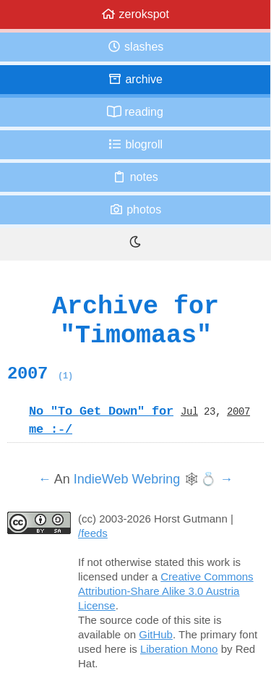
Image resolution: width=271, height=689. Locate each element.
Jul (189, 411)
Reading (135, 112)
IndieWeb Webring (127, 479)
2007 (40, 373)
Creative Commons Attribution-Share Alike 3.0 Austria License (166, 591)
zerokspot (135, 14)
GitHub (156, 634)
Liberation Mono (179, 649)
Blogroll (135, 144)
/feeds (93, 533)
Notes (135, 177)
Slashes (135, 47)
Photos (135, 209)
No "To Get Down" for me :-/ (101, 420)
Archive (135, 79)
